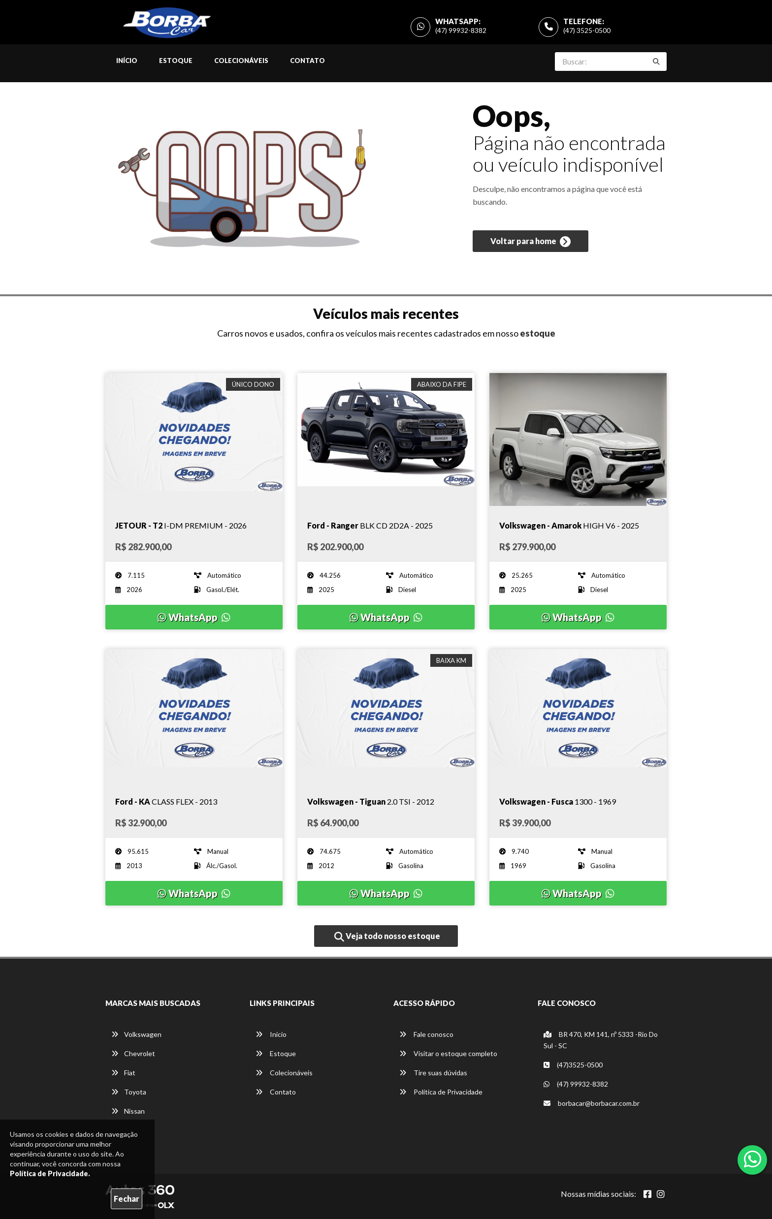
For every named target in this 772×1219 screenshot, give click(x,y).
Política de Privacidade (440, 1092)
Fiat (123, 1072)
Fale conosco (426, 1034)
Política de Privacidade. (50, 1173)
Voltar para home (530, 241)
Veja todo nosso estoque (387, 936)
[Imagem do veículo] (194, 439)
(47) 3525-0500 (587, 30)
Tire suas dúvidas (433, 1072)
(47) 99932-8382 (460, 30)
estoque (537, 333)
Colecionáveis (241, 60)
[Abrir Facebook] (647, 1194)
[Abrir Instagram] (661, 1194)
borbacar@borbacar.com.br (592, 1103)
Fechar (126, 1198)
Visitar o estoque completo (448, 1053)
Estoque (176, 60)
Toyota (128, 1092)
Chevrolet (133, 1053)
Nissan (128, 1111)
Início (126, 60)
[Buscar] (656, 61)
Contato (307, 60)
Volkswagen (136, 1034)
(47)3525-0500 (573, 1065)
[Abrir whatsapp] (752, 1159)
